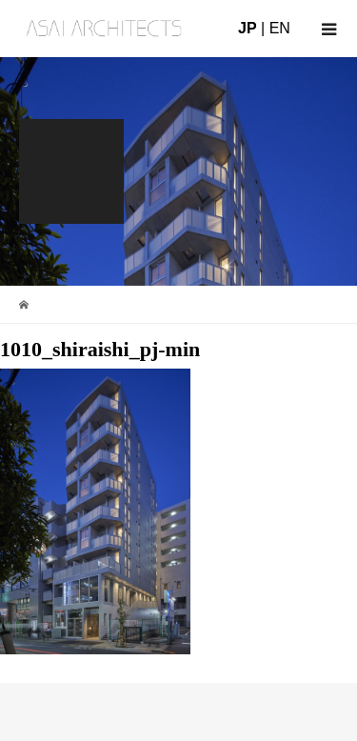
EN (279, 28)
